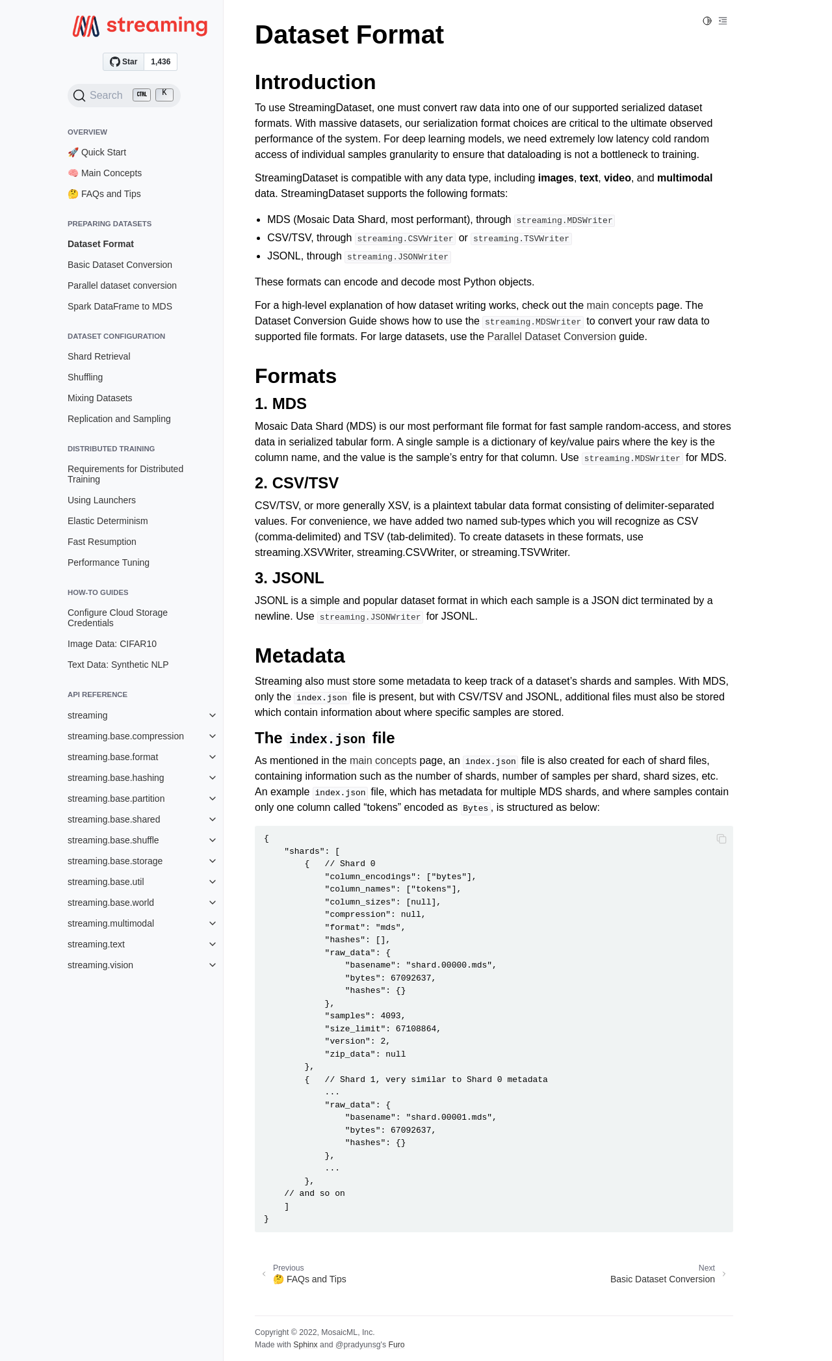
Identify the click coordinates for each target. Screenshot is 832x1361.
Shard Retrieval (99, 356)
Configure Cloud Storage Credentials (118, 617)
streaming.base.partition (116, 798)
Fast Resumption (102, 541)
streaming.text (96, 944)
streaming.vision (100, 965)
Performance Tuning (109, 562)
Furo (396, 1344)
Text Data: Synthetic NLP (118, 664)
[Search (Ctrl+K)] (124, 95)
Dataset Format (101, 244)
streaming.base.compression (126, 736)
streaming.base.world (111, 902)
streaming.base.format (113, 757)
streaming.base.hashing (116, 778)
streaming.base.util (106, 882)
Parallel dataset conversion (122, 285)
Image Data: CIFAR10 (112, 644)
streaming (87, 715)
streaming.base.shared (114, 819)
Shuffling (85, 377)
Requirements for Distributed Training (125, 474)
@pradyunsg (358, 1344)
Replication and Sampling (119, 419)
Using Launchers (102, 500)
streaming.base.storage (115, 861)
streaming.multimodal (111, 923)
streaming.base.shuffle (113, 840)
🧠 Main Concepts (105, 173)
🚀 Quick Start (97, 152)
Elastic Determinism (108, 521)
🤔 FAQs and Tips (104, 194)
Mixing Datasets (100, 398)
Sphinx (305, 1344)
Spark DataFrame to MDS (120, 306)
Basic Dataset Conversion (120, 264)
